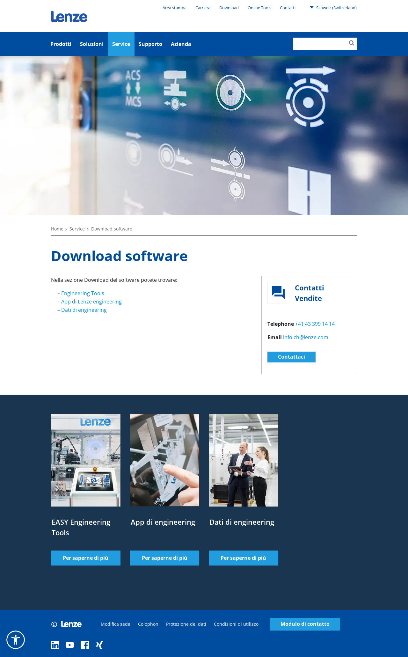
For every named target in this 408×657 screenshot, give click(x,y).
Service (121, 43)
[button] (15, 640)
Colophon (148, 624)
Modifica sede (115, 624)
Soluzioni (92, 43)
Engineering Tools (82, 293)
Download (229, 8)
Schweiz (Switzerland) (333, 7)
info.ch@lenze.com (305, 337)
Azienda (181, 43)
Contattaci (291, 356)
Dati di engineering (84, 309)
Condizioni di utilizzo (236, 624)
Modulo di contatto (305, 624)
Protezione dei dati (186, 624)
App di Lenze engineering (91, 301)
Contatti (287, 8)
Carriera (202, 8)
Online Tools (259, 8)
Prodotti (60, 43)
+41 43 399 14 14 (315, 323)
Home (57, 229)
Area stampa (174, 8)
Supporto (150, 43)
